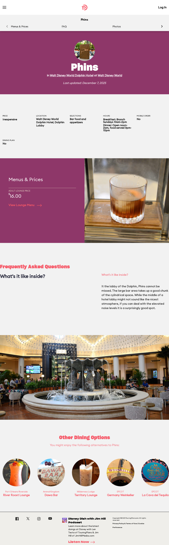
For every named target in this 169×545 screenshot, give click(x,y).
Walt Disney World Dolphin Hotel (71, 75)
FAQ (64, 26)
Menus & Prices (19, 26)
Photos (116, 26)
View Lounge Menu (25, 205)
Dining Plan (9, 140)
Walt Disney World (110, 75)
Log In (162, 7)
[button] (162, 26)
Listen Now (82, 542)
